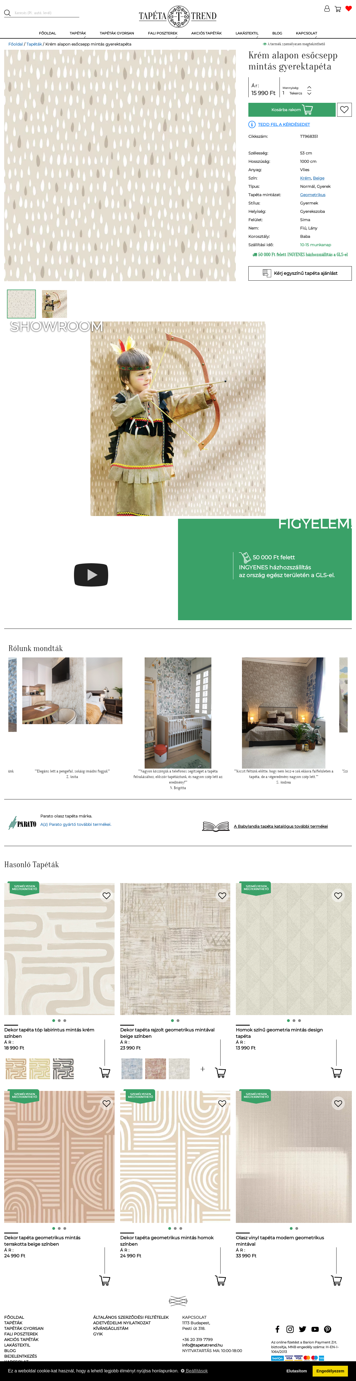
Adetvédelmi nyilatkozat (121, 1322)
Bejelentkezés (20, 1356)
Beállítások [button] (194, 1370)
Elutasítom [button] (296, 1371)
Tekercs (296, 93)
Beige (318, 178)
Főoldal (15, 44)
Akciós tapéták (21, 1339)
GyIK (98, 1334)
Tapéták (34, 44)
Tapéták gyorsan (23, 1328)
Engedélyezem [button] (330, 1371)
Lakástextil (17, 1345)
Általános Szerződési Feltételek (131, 1317)
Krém (305, 178)
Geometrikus (312, 194)
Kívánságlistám (110, 1328)
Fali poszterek (21, 1334)
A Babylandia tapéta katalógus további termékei (281, 826)
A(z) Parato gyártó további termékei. (75, 824)
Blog (10, 1350)
